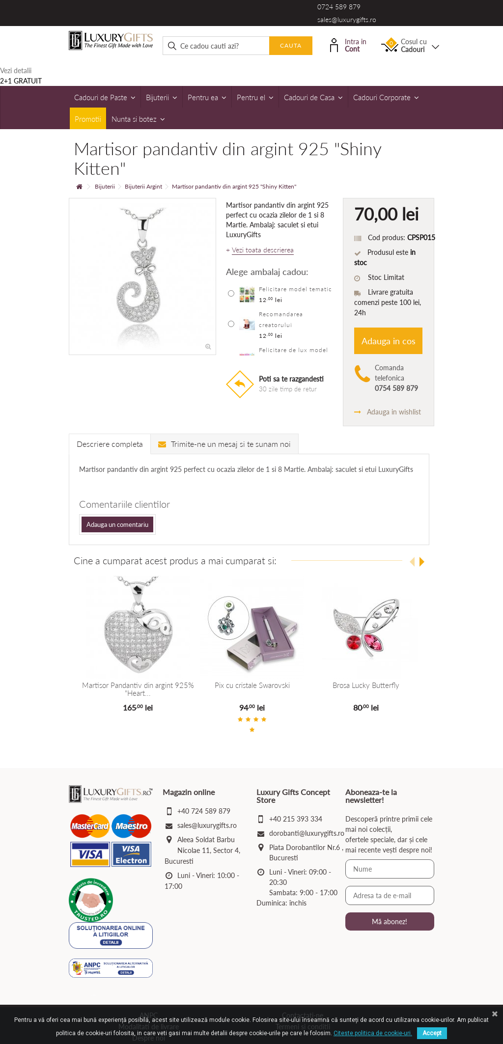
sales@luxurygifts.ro (346, 19)
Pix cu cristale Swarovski (251, 685)
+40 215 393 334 (295, 819)
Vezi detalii (15, 70)
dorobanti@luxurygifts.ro (306, 833)
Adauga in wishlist (387, 412)
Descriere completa (110, 443)
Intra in (348, 44)
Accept (432, 1033)
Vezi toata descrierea (263, 250)
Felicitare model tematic (295, 289)
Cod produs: (386, 237)
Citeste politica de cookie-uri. (373, 1033)
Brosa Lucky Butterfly (365, 685)
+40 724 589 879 (203, 811)
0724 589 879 (339, 6)
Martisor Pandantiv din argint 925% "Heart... (138, 689)
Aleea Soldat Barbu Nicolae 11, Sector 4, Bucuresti (202, 850)
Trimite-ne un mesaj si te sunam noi (224, 443)
